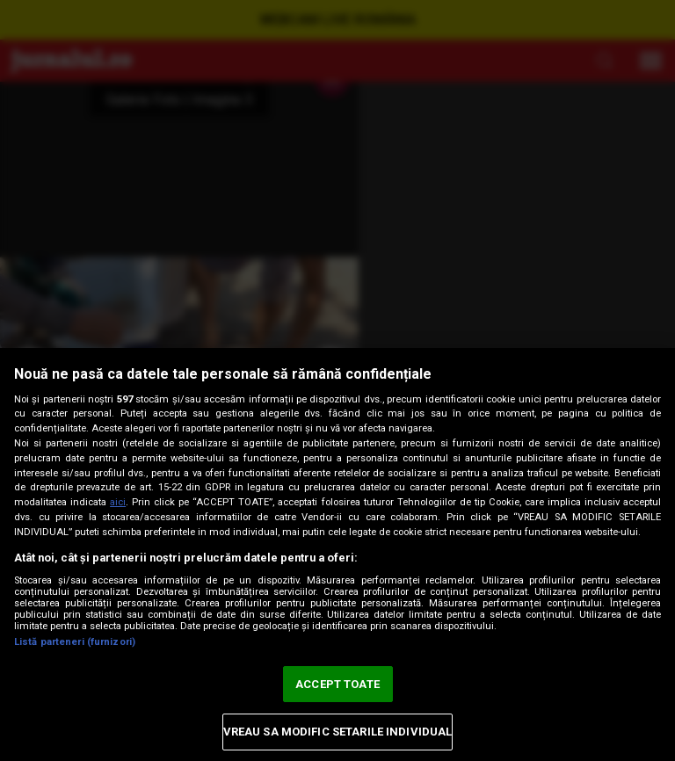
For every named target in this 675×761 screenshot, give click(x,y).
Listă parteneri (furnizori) (74, 642)
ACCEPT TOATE (337, 684)
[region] (337, 554)
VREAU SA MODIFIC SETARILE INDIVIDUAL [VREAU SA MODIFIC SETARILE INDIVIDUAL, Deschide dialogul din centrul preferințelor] (338, 731)
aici (118, 502)
